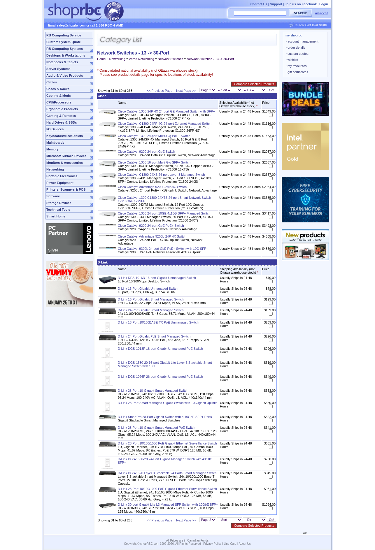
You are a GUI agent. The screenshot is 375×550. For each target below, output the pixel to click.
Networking (55, 169)
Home (101, 59)
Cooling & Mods (58, 95)
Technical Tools (58, 209)
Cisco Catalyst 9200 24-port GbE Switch (146, 151)
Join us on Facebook (301, 4)
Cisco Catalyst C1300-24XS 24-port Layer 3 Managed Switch (161, 174)
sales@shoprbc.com (71, 25)
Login (323, 4)
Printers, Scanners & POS (66, 189)
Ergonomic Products (62, 109)
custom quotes (297, 53)
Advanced (321, 13)
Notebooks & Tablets (62, 62)
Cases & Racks (57, 89)
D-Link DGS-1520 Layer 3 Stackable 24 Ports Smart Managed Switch (167, 473)
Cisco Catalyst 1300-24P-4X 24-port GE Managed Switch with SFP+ (166, 111)
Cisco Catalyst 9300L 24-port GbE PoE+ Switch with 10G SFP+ (163, 248)
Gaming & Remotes (61, 115)
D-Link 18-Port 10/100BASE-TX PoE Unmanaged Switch (158, 322)
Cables (51, 82)
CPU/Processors (58, 102)
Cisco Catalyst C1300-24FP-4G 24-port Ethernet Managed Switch (164, 123)
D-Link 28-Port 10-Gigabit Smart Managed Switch (153, 390)
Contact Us (258, 4)
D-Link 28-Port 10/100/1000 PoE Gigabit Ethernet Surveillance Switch (167, 443)
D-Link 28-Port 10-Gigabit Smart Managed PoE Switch (156, 427)
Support (276, 4)
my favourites (296, 66)
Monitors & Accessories (64, 162)
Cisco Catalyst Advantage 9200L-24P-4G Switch (152, 187)
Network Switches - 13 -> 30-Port (210, 59)
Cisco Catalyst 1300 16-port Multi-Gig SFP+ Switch (154, 162)
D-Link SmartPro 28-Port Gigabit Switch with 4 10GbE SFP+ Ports (165, 417)
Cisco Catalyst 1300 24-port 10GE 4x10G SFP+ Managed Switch (164, 213)
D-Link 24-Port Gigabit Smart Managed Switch (151, 310)
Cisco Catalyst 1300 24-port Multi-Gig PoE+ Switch (154, 136)
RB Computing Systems (64, 48)
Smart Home (55, 216)
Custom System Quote (63, 42)
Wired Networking (141, 59)
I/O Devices (55, 129)
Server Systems (58, 69)
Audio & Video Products (64, 75)
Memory (52, 149)
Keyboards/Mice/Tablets (64, 136)
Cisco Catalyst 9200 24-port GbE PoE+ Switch (151, 225)
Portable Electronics (61, 176)
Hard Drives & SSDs (61, 122)
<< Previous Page (159, 90)
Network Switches (170, 59)
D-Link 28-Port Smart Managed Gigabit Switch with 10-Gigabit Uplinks (167, 403)
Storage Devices (58, 203)
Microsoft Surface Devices (66, 156)
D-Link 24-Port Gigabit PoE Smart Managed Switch (154, 336)
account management (302, 41)
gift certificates (297, 72)
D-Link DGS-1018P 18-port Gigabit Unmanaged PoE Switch (160, 348)
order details (295, 47)
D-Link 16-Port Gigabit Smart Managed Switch (151, 299)
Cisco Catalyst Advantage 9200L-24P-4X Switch (152, 236)
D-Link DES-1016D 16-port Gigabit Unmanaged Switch (157, 278)
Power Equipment (59, 182)
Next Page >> (186, 90)
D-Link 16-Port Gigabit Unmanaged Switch (148, 288)
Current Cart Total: (311, 25)
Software (53, 196)
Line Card (230, 543)
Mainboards (55, 142)
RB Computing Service (63, 35)
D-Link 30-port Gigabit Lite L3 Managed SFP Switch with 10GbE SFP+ (168, 504)
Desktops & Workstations (65, 55)
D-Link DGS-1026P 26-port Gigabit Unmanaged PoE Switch (160, 376)
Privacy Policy (212, 543)
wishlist (292, 59)
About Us (245, 543)
